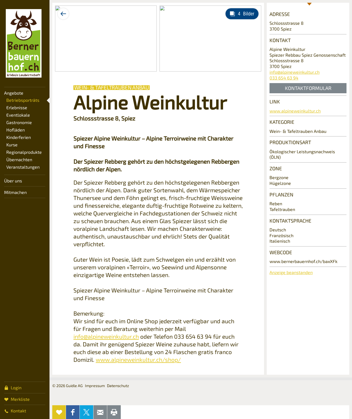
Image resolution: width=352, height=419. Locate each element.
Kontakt (15, 410)
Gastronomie (19, 122)
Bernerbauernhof (24, 43)
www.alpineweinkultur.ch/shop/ (138, 359)
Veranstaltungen (23, 166)
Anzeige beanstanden (291, 272)
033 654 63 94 (284, 77)
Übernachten (19, 159)
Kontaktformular (308, 88)
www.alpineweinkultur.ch (295, 110)
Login (12, 387)
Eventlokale (18, 114)
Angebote (13, 92)
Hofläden (15, 129)
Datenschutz (118, 385)
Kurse (12, 144)
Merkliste (17, 399)
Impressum (95, 385)
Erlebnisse (16, 107)
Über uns (13, 180)
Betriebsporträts (22, 100)
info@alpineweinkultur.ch (106, 336)
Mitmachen (15, 192)
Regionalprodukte (24, 152)
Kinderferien (18, 137)
